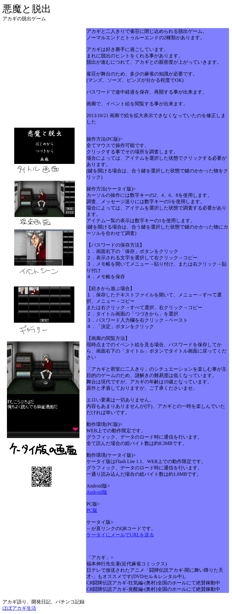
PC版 (91, 510)
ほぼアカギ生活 (19, 608)
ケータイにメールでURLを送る (120, 534)
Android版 (96, 492)
